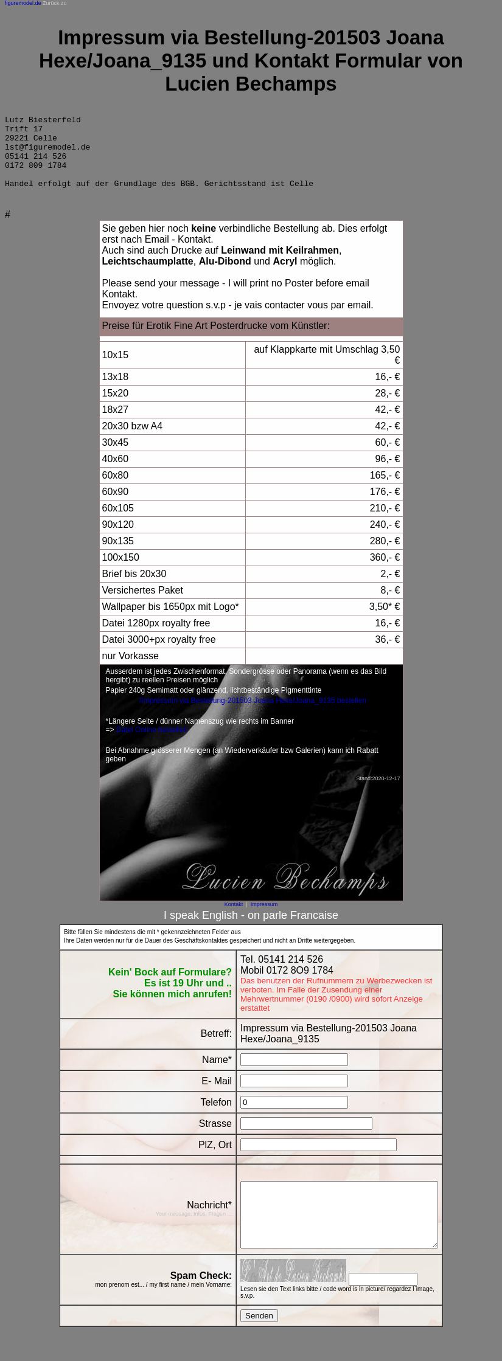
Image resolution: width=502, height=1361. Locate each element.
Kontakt (234, 919)
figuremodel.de (23, 3)
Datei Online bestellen (151, 744)
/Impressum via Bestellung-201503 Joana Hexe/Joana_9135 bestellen (252, 715)
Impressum (264, 919)
